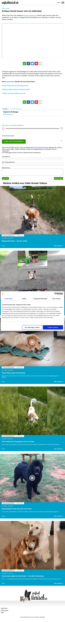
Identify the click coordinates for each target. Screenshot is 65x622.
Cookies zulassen (53, 327)
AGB (2, 612)
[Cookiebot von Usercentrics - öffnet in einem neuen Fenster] (55, 293)
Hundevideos (10, 81)
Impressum (4, 608)
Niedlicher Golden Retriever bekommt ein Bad (15, 89)
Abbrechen (5, 178)
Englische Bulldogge (29, 15)
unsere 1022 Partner (13, 307)
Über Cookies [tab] (56, 298)
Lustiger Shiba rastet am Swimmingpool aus (15, 85)
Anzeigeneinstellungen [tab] (40, 298)
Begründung (6, 168)
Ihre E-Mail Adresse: (8, 162)
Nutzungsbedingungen (41, 147)
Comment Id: (6, 156)
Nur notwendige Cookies (32, 327)
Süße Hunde (6, 8)
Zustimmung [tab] (8, 298)
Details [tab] (24, 298)
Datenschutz (4, 610)
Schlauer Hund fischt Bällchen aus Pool (14, 93)
